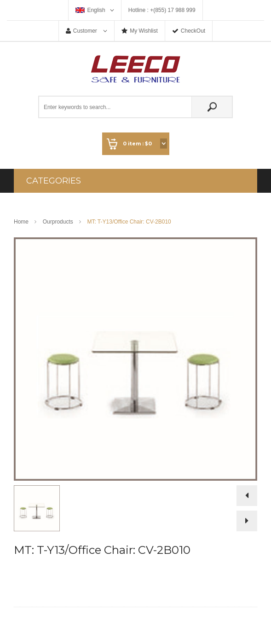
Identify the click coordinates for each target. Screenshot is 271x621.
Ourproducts (58, 221)
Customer (85, 31)
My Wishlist (144, 31)
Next (246, 521)
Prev (246, 498)
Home (21, 221)
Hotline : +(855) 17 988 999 (162, 10)
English (96, 10)
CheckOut (193, 31)
